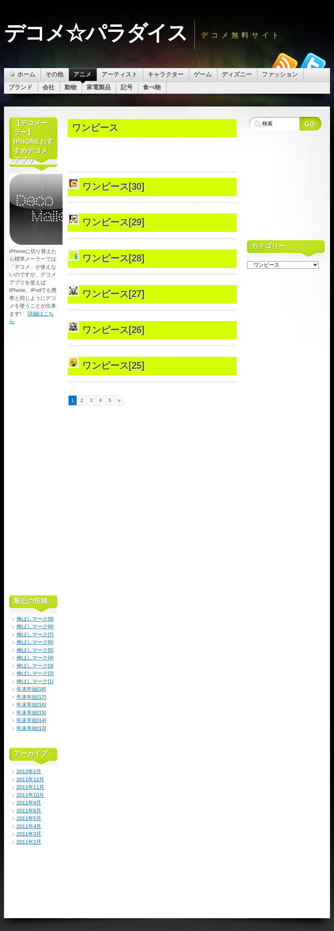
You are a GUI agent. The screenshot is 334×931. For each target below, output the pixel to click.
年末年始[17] (31, 697)
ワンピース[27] (113, 294)
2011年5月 (28, 818)
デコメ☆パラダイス (95, 32)
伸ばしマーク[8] (34, 626)
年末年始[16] (31, 705)
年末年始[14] (31, 720)
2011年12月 (30, 779)
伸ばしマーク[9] (34, 619)
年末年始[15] (31, 713)
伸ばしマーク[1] (34, 681)
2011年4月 (28, 826)
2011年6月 (28, 811)
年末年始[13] (31, 728)
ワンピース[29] (113, 222)
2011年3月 (28, 834)
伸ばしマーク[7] (34, 634)
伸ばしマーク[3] (34, 666)
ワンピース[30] (113, 186)
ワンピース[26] (113, 330)
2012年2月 (28, 771)
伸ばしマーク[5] (34, 650)
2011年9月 (28, 803)
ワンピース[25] (113, 365)
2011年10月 (30, 795)
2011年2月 (28, 842)
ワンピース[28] (113, 258)
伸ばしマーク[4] (34, 658)
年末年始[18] (31, 689)
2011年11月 (30, 787)
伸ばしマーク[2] (34, 673)
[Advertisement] (161, 115)
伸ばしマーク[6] (34, 642)
